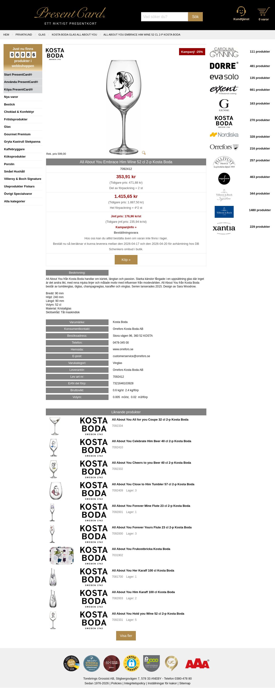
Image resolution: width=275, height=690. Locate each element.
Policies (116, 683)
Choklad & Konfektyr (19, 111)
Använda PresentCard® (21, 82)
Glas (7, 126)
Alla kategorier (14, 201)
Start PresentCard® (18, 74)
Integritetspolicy (134, 683)
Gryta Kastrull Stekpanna (22, 141)
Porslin (9, 164)
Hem (6, 34)
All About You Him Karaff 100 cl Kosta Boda (143, 592)
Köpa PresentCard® (18, 89)
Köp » (126, 260)
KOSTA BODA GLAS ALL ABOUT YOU (74, 34)
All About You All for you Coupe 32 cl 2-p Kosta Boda (150, 419)
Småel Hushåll (14, 171)
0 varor (264, 19)
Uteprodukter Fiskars (19, 186)
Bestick (9, 104)
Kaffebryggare (14, 149)
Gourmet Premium (17, 134)
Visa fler (126, 636)
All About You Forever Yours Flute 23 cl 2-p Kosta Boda (152, 527)
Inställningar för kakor (162, 683)
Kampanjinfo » (126, 227)
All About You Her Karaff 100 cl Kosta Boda (143, 570)
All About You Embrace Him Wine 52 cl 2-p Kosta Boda (142, 34)
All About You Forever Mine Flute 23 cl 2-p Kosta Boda (151, 506)
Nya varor (11, 97)
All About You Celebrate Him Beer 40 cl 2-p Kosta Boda (151, 441)
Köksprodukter (15, 156)
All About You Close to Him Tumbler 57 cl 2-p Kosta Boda (153, 484)
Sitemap (184, 683)
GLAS (41, 34)
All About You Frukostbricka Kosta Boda (141, 549)
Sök (195, 17)
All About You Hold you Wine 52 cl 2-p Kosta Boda (148, 613)
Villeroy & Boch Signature (22, 179)
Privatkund (24, 34)
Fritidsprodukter (16, 119)
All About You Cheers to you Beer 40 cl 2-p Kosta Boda (151, 462)
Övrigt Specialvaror (18, 193)
